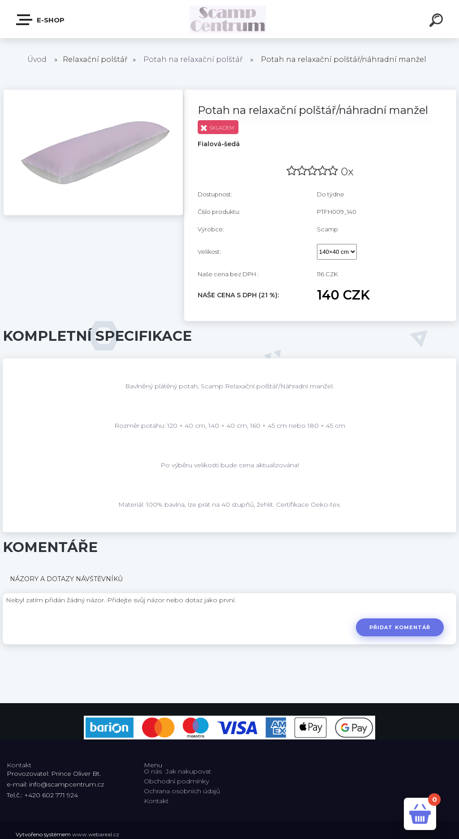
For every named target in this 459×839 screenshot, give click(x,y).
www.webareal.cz (95, 834)
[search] (437, 21)
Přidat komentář (399, 627)
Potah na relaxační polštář (192, 59)
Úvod (37, 59)
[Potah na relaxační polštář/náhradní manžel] (93, 93)
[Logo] (229, 19)
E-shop (41, 19)
